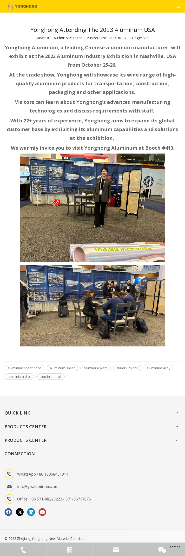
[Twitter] (20, 512)
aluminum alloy (158, 368)
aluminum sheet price (24, 368)
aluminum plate (96, 368)
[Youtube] (42, 512)
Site (146, 37)
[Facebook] (8, 512)
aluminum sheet (62, 368)
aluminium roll (50, 376)
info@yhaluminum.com (37, 486)
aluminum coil (127, 368)
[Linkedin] (31, 512)
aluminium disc (19, 376)
